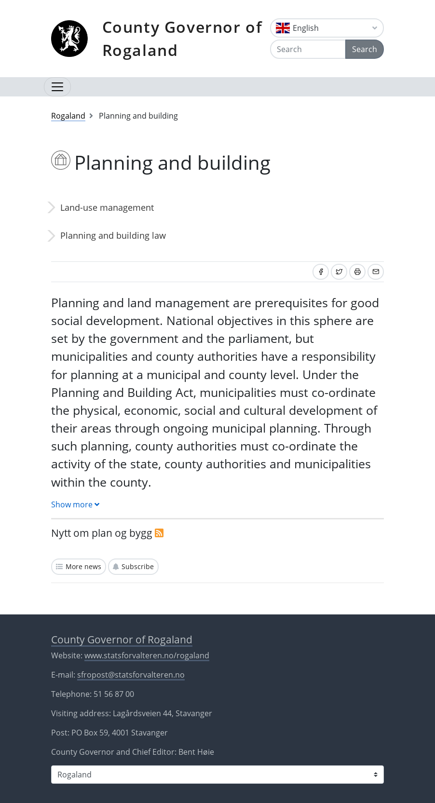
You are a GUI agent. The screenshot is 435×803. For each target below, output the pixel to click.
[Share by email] (375, 272)
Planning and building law (113, 235)
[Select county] (217, 774)
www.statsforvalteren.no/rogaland (146, 655)
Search (364, 49)
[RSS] (159, 533)
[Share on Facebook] (321, 272)
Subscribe (138, 566)
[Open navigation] (57, 86)
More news (83, 566)
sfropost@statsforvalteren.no (131, 674)
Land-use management (107, 207)
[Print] (357, 272)
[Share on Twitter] (339, 272)
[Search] (308, 49)
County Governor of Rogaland (182, 38)
